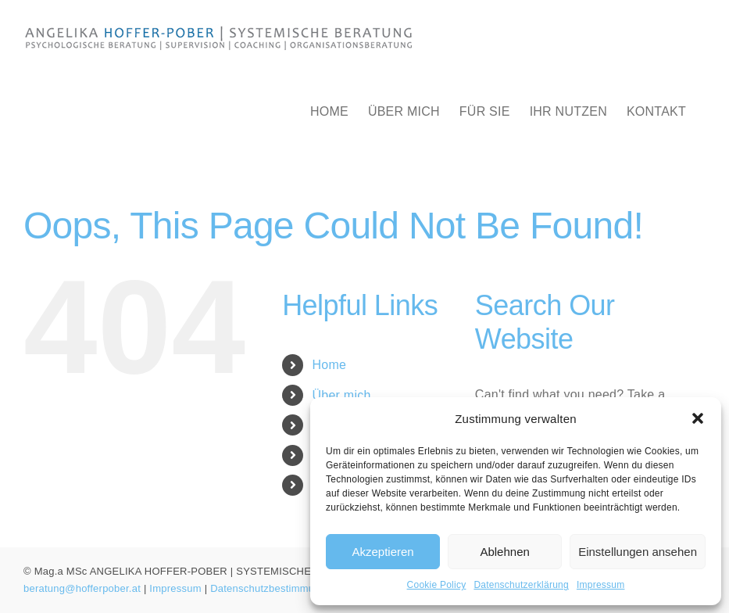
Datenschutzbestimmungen (274, 588)
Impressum (601, 584)
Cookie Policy (436, 584)
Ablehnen (504, 551)
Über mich (342, 395)
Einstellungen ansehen (637, 551)
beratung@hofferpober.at (82, 588)
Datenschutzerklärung (521, 584)
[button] (698, 418)
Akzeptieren (382, 551)
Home (330, 364)
